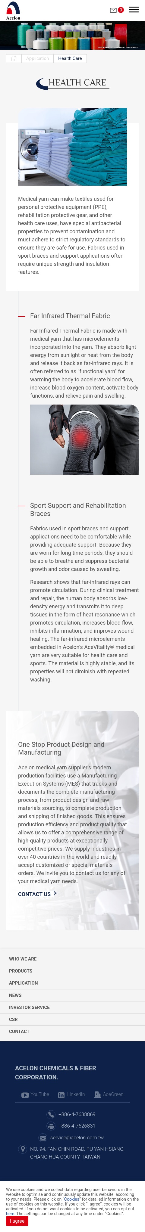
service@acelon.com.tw (77, 1137)
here (10, 1213)
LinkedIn (76, 1094)
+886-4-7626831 (77, 1126)
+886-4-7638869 (77, 1114)
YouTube (39, 1094)
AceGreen (113, 1094)
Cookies (71, 1199)
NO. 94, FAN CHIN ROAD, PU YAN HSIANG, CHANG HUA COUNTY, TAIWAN (77, 1153)
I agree (17, 1221)
